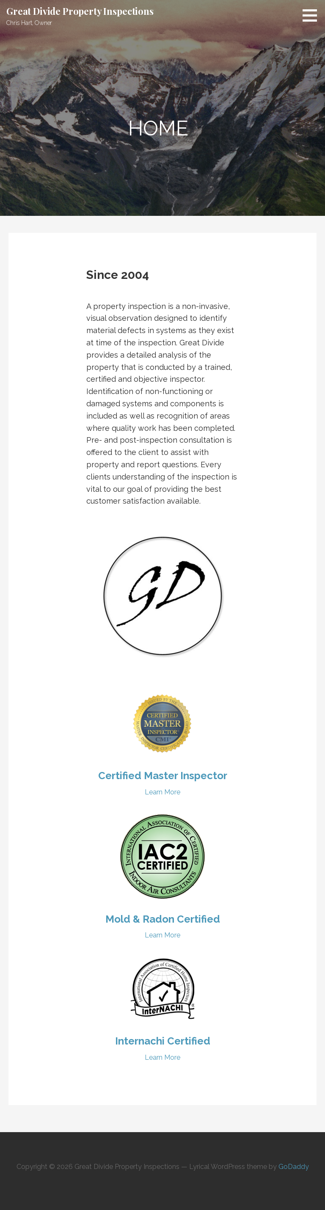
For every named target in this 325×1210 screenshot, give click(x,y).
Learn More (162, 792)
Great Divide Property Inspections (80, 11)
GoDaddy (293, 1167)
